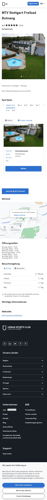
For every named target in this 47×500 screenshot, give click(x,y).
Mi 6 (31, 105)
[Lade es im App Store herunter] (10, 336)
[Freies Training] (24, 120)
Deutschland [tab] (23, 366)
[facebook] (20, 343)
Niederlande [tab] (23, 377)
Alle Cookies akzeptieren (23, 485)
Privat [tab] (7, 268)
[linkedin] (10, 343)
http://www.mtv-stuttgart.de (12, 315)
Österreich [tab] (23, 394)
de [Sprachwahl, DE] (42, 3)
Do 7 (38, 105)
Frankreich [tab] (23, 371)
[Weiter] (43, 105)
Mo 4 (20, 105)
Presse (5, 414)
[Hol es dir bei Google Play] (27, 336)
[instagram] (4, 343)
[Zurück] (3, 105)
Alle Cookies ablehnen (23, 490)
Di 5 (25, 105)
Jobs (4, 410)
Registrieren (33, 3)
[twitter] (15, 343)
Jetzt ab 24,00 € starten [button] (15, 191)
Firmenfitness (30, 410)
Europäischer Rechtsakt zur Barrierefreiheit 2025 (12, 437)
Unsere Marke (8, 427)
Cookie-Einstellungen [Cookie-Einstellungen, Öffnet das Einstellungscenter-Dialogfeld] (23, 496)
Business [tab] (19, 268)
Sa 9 (13, 110)
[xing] (25, 343)
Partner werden (31, 414)
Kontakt (5, 418)
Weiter (23, 169)
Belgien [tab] (23, 360)
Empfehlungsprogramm (33, 423)
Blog (4, 423)
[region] (23, 481)
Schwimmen (21, 151)
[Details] (23, 135)
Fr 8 (7, 110)
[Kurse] (8, 120)
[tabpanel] (23, 281)
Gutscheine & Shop (9, 431)
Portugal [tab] (23, 383)
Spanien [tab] (23, 388)
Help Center (7, 454)
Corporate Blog (30, 418)
